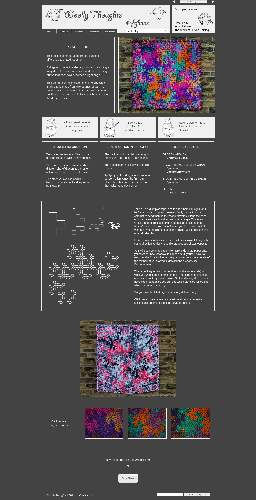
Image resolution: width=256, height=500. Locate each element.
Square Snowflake (178, 171)
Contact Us (85, 495)
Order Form (142, 459)
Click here (141, 299)
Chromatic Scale (177, 157)
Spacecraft (174, 168)
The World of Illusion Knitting (192, 30)
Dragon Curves (176, 192)
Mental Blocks (183, 26)
